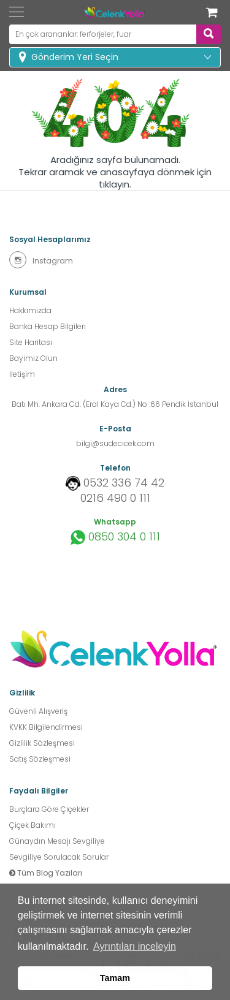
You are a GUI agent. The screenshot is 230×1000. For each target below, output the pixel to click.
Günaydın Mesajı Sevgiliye (57, 841)
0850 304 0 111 (115, 537)
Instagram (41, 259)
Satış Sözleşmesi (40, 759)
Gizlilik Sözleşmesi (42, 743)
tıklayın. (115, 184)
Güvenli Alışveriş (38, 711)
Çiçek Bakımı (32, 825)
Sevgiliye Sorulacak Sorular (59, 857)
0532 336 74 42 (123, 482)
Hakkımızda (30, 310)
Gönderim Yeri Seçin (74, 57)
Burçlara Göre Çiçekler (49, 809)
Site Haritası (30, 342)
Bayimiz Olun (33, 358)
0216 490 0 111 (115, 498)
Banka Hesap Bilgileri (47, 326)
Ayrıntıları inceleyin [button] (134, 946)
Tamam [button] (115, 978)
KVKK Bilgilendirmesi (46, 727)
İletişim (22, 374)
